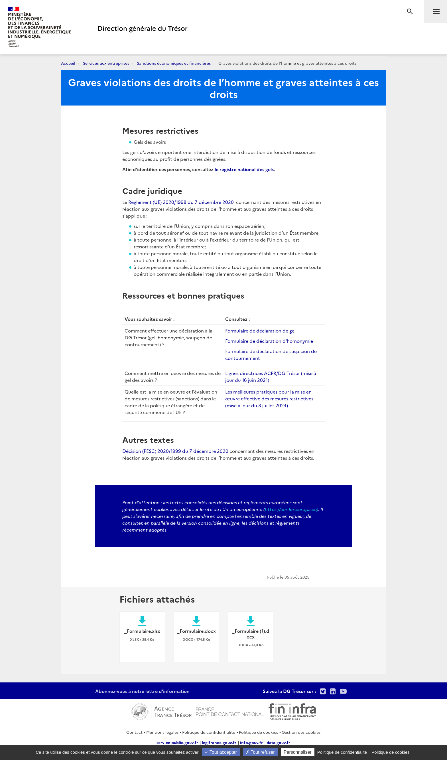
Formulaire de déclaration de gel (260, 330)
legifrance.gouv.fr (219, 742)
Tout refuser (260, 752)
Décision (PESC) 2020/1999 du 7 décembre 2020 (175, 451)
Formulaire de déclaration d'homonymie (269, 341)
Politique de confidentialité (208, 732)
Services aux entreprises (106, 63)
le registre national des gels (244, 169)
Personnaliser (298, 752)
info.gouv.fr (251, 742)
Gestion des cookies (301, 732)
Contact (134, 732)
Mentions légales (162, 732)
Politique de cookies (258, 732)
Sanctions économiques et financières (174, 63)
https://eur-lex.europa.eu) (291, 509)
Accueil (68, 63)
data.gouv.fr (278, 742)
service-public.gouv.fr (177, 742)
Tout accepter (221, 752)
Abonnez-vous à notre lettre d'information (142, 691)
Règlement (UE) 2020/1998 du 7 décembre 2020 (182, 202)
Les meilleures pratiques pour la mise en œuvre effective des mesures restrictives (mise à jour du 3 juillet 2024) (269, 398)
